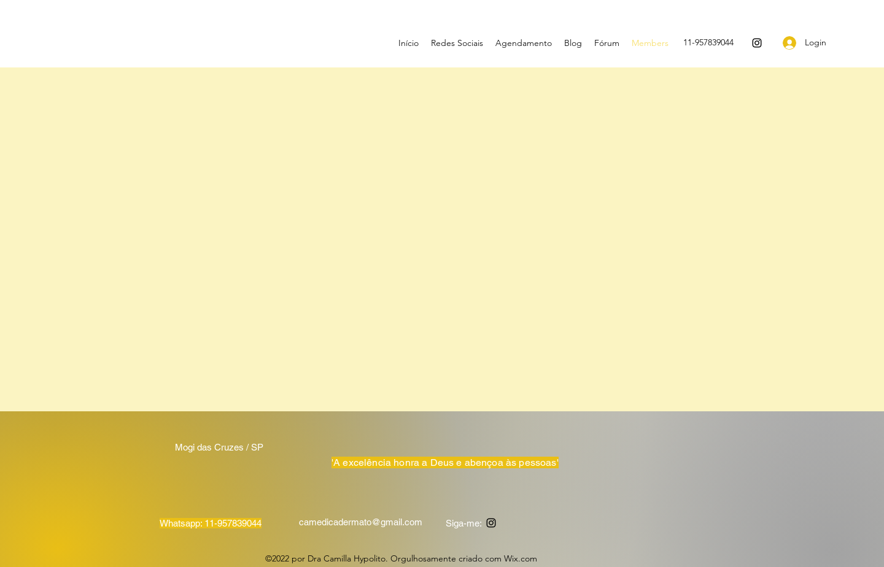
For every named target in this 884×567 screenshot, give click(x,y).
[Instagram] (757, 43)
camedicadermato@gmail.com (360, 522)
